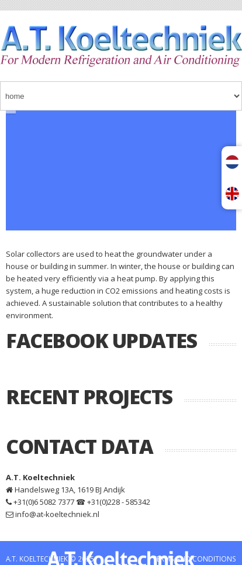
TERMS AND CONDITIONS (194, 558)
